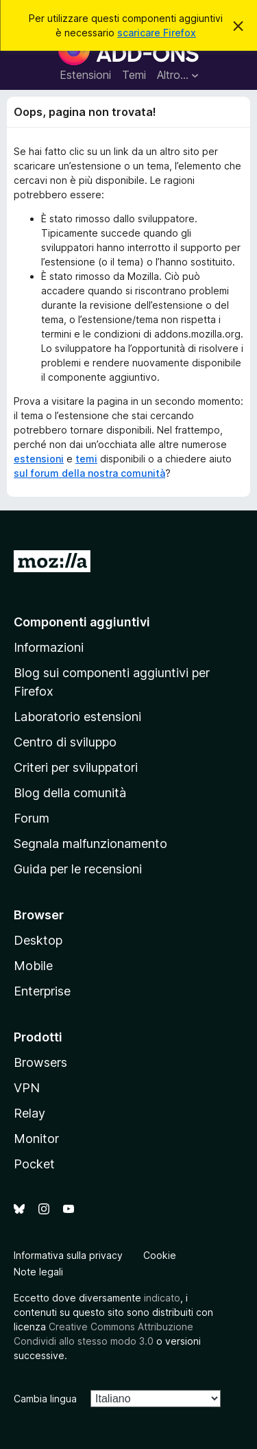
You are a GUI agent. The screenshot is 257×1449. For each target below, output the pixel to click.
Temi (134, 75)
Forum (31, 818)
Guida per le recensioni (78, 869)
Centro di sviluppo (65, 742)
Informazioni (49, 647)
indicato (162, 1298)
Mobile (33, 965)
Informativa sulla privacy (68, 1255)
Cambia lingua (45, 1398)
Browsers (40, 1062)
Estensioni (85, 75)
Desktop (38, 940)
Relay (29, 1113)
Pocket (34, 1164)
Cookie (159, 1255)
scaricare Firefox (156, 32)
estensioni (39, 458)
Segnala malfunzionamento (90, 843)
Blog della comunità (70, 793)
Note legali (38, 1271)
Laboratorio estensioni (77, 716)
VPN (27, 1088)
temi (86, 458)
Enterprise (42, 991)
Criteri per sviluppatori (76, 767)
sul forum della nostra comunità (89, 473)
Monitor (36, 1138)
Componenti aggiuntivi (82, 622)
